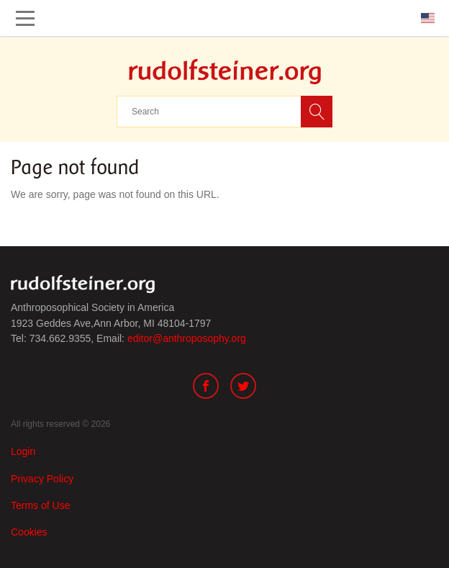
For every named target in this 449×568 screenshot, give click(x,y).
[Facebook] (205, 387)
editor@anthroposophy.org (186, 338)
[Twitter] (243, 387)
